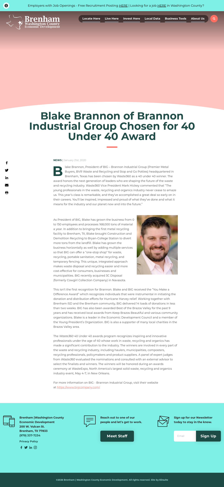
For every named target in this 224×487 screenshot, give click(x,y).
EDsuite (163, 479)
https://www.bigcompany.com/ (78, 387)
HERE (123, 5)
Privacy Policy (28, 441)
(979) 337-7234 (29, 435)
